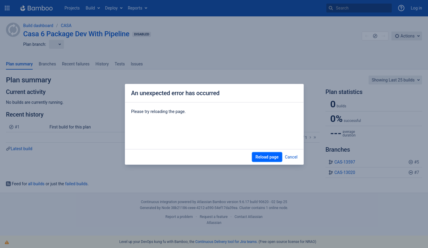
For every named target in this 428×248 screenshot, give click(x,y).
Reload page (267, 157)
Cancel (291, 157)
